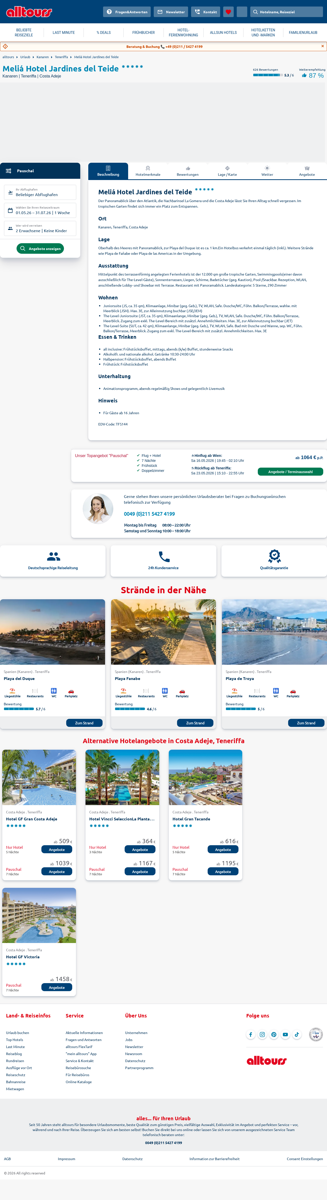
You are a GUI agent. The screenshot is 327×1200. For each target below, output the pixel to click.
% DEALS (104, 33)
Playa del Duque (19, 678)
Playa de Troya (240, 678)
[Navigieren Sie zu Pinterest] (273, 1034)
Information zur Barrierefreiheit (215, 1158)
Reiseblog (14, 1053)
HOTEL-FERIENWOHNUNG (183, 32)
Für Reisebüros (77, 1074)
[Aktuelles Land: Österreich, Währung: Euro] (242, 12)
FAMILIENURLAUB (303, 33)
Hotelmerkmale (148, 171)
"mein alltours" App (81, 1053)
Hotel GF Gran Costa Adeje (31, 818)
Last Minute (15, 1046)
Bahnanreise (16, 1081)
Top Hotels (14, 1039)
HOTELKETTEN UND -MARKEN (263, 32)
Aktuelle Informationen (84, 1032)
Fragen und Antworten (84, 1039)
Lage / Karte (227, 171)
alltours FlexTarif (79, 1046)
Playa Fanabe (127, 678)
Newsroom (133, 1053)
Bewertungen (188, 171)
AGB (7, 1158)
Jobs (128, 1039)
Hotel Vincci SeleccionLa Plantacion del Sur (130, 818)
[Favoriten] (228, 12)
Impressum (66, 1158)
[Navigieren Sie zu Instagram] (262, 1034)
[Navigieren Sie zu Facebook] (250, 1034)
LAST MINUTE (64, 33)
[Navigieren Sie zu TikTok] (296, 1034)
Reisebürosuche (78, 1067)
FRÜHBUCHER (143, 33)
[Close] (323, 46)
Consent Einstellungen (305, 1158)
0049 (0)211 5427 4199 (149, 513)
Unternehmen (136, 1032)
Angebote (57, 849)
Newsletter (134, 1046)
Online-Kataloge (79, 1081)
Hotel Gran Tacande (191, 818)
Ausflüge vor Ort (19, 1067)
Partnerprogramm (139, 1067)
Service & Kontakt (80, 1060)
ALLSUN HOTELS (223, 33)
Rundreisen (15, 1060)
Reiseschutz (15, 1074)
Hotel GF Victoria (23, 956)
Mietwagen (15, 1088)
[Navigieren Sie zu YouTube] (285, 1034)
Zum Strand (84, 723)
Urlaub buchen (17, 1032)
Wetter (267, 171)
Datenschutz (135, 1060)
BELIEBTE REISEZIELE (24, 32)
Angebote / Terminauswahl (290, 472)
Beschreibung (108, 171)
